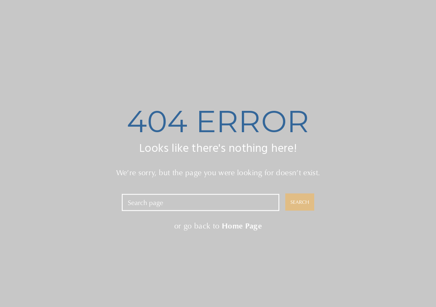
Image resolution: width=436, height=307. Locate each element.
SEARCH (299, 202)
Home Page (242, 225)
